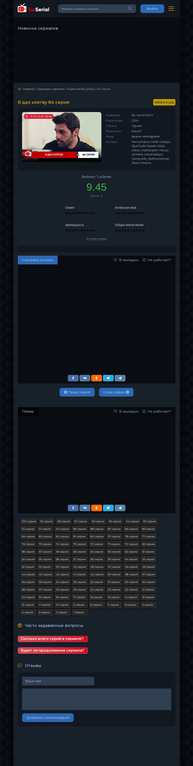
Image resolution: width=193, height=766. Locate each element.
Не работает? (157, 260)
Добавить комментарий (47, 718)
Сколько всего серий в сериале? (52, 639)
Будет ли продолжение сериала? (52, 650)
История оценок (96, 238)
